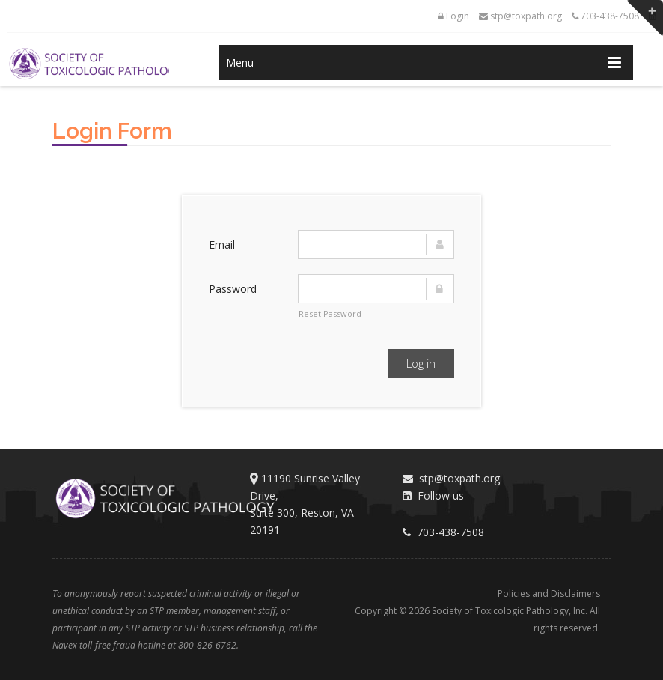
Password (233, 289)
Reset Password (330, 313)
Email (222, 244)
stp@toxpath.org (520, 16)
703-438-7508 (605, 16)
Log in (421, 363)
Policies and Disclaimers (549, 593)
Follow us (433, 495)
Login (453, 16)
